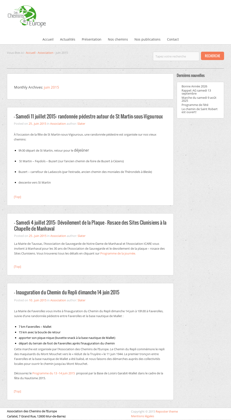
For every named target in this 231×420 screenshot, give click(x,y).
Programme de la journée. (118, 253)
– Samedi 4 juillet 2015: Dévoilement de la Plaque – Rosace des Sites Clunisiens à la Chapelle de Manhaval (90, 225)
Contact (173, 39)
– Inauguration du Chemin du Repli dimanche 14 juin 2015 (67, 292)
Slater (81, 123)
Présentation (91, 39)
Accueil (48, 39)
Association (45, 53)
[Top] (17, 197)
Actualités (67, 39)
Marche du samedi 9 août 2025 (199, 99)
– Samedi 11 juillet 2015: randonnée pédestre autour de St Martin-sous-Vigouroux (88, 116)
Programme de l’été (195, 105)
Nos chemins (118, 39)
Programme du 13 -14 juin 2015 (53, 373)
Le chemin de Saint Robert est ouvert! (200, 110)
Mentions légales (142, 416)
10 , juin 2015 (37, 300)
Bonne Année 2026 (194, 86)
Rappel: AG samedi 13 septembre (196, 91)
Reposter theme (167, 411)
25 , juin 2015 (37, 123)
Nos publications (147, 39)
